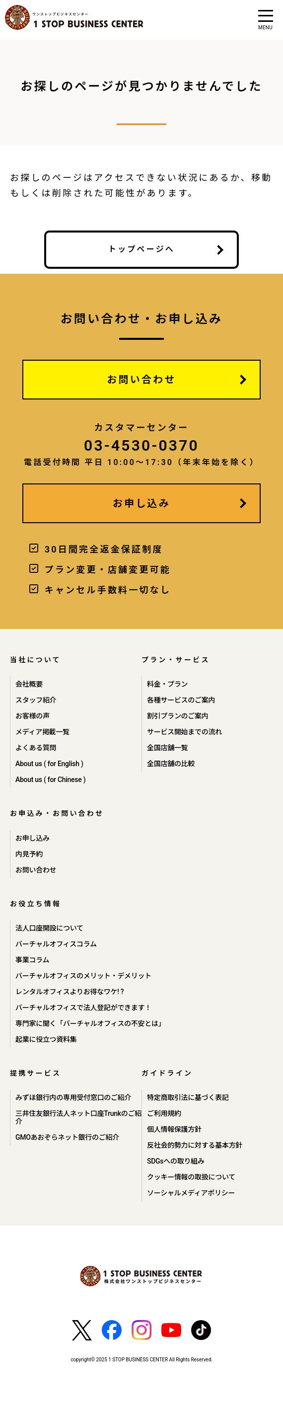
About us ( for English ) (49, 764)
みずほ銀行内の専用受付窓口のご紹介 (73, 1097)
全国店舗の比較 (171, 764)
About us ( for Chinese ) (50, 780)
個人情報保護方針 (174, 1129)
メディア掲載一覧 (42, 732)
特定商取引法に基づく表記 (188, 1097)
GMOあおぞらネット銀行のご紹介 (67, 1137)
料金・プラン (167, 684)
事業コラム (32, 960)
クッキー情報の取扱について (191, 1177)
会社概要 (29, 684)
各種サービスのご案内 (181, 700)
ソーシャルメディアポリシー (191, 1193)
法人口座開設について (49, 928)
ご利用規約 (164, 1113)
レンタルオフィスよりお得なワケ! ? (69, 992)
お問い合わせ (141, 380)
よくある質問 (35, 748)
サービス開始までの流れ (184, 732)
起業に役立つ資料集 (45, 1039)
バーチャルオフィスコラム (56, 944)
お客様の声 (32, 716)
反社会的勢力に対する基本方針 (194, 1145)
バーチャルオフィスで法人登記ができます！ (83, 1008)
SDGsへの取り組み (176, 1161)
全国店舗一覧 (167, 748)
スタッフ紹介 (35, 700)
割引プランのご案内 (177, 716)
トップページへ (141, 249)
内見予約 (29, 854)
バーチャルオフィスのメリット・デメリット (83, 976)
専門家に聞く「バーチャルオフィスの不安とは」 (90, 1023)
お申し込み (141, 503)
